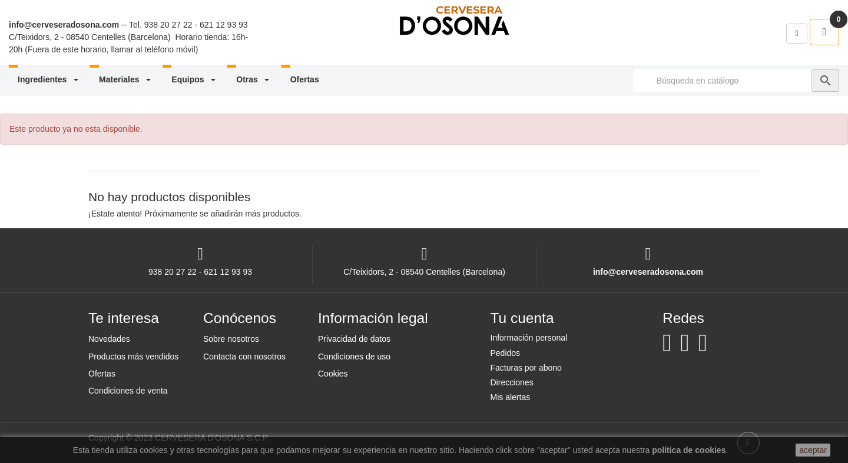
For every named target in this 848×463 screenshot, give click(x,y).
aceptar (813, 450)
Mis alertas (511, 397)
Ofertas (304, 79)
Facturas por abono (526, 367)
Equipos (194, 79)
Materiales (126, 79)
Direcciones (512, 382)
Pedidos (506, 353)
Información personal (529, 337)
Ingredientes (49, 79)
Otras (253, 79)
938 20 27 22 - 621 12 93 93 (196, 24)
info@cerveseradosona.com (64, 24)
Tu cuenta (522, 318)
